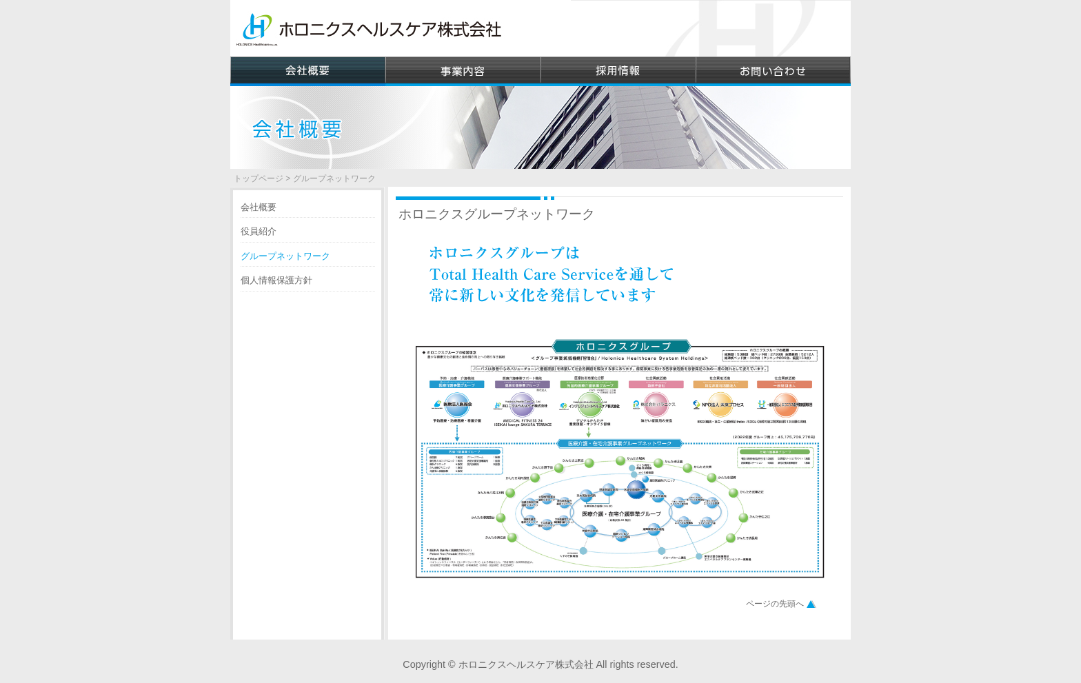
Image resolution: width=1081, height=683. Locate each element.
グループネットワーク (285, 256)
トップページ (258, 178)
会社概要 (258, 207)
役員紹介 (258, 231)
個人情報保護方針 (276, 280)
